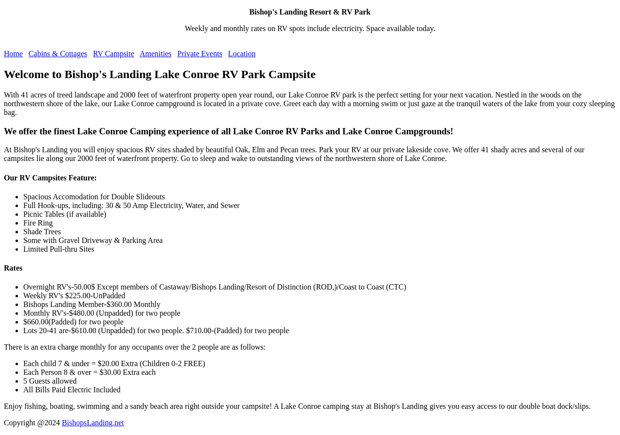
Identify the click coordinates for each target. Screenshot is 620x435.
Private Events (199, 53)
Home (13, 53)
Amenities (155, 53)
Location (242, 53)
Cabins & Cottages (58, 53)
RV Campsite (113, 53)
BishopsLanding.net (93, 423)
